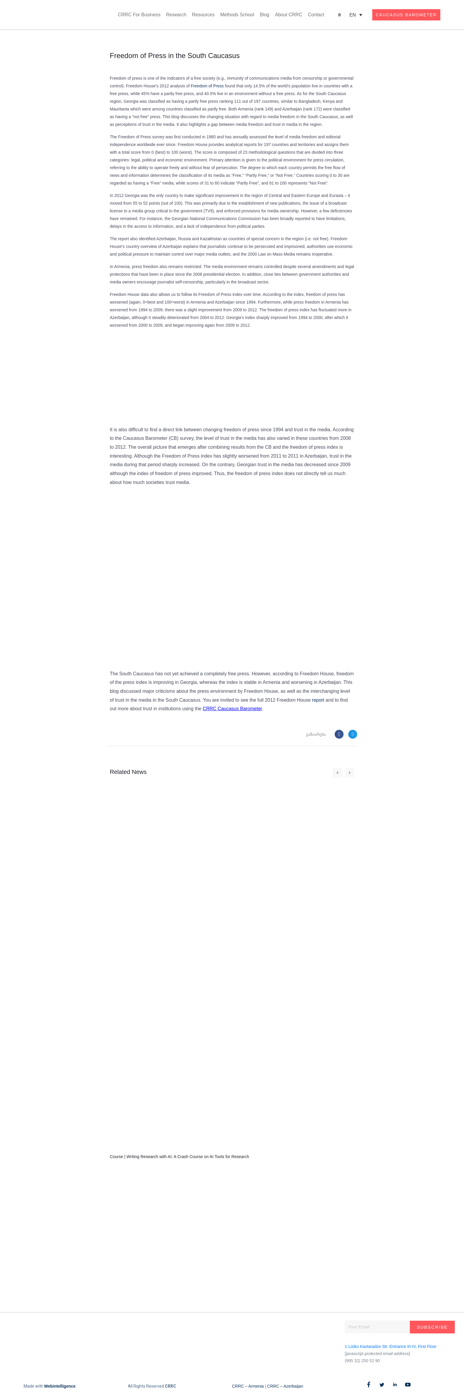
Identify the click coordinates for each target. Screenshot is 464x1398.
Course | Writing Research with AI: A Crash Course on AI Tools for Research (179, 1156)
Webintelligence (59, 1386)
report (318, 700)
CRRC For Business (139, 14)
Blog (264, 14)
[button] (339, 15)
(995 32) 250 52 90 (362, 1360)
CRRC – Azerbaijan (285, 1386)
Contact (316, 14)
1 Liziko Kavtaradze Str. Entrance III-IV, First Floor (390, 1346)
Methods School (237, 14)
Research (176, 14)
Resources (203, 14)
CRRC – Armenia (248, 1386)
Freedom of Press (207, 86)
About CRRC (288, 14)
